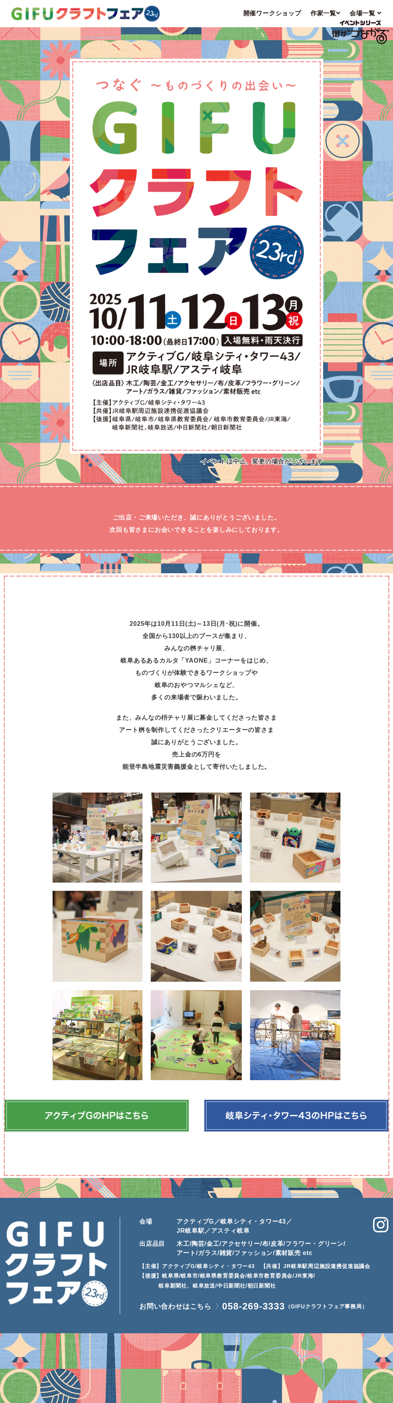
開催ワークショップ (272, 13)
